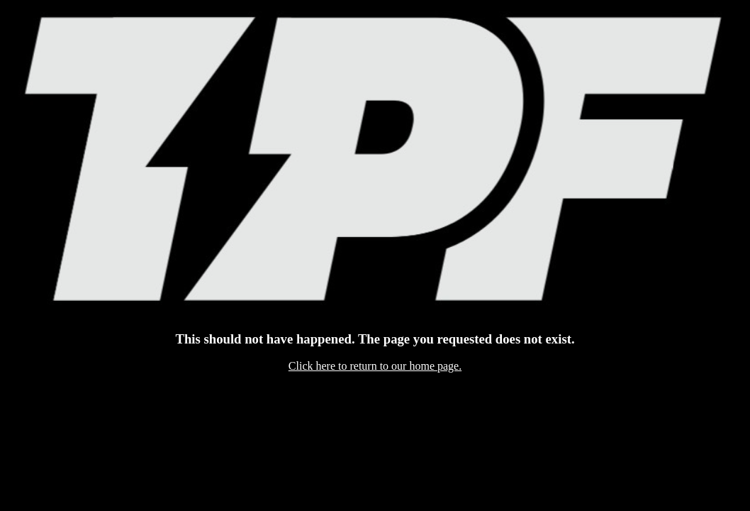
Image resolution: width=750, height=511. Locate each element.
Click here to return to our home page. (375, 366)
